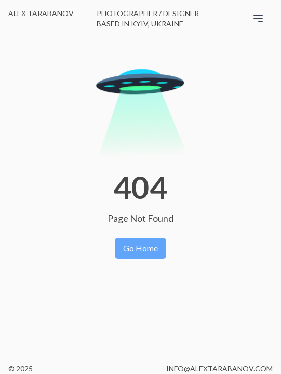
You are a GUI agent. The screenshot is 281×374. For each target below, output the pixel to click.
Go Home (140, 248)
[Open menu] (262, 16)
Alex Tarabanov (41, 13)
